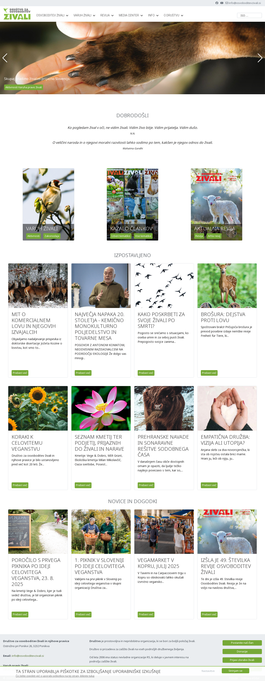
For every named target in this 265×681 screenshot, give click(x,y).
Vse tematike (143, 236)
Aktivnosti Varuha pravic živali (23, 87)
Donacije (242, 651)
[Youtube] (221, 3)
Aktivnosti (33, 236)
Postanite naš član (242, 643)
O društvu (171, 15)
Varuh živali (82, 15)
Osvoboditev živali (50, 15)
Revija (105, 15)
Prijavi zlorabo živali (242, 660)
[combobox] (249, 15)
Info (151, 15)
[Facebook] (217, 3)
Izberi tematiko (120, 236)
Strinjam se (235, 671)
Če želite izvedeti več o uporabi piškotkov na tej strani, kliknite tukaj (55, 676)
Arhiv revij (214, 236)
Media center (129, 15)
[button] (5, 58)
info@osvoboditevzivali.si (245, 3)
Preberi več (20, 373)
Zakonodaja (52, 236)
